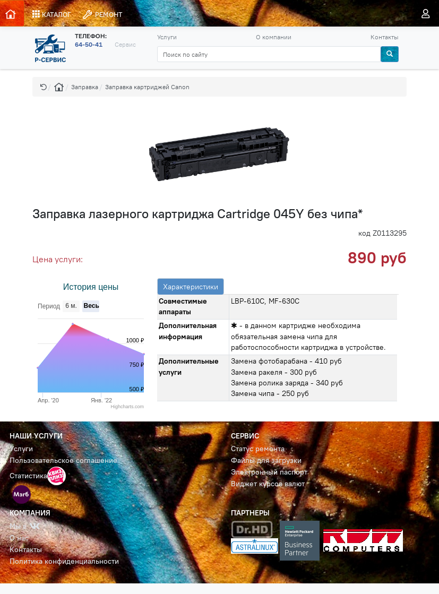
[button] (43, 87)
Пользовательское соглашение (63, 460)
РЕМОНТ (102, 14)
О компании (273, 37)
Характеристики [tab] (190, 286)
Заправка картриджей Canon (147, 87)
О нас (19, 538)
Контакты (385, 37)
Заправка (84, 87)
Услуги (167, 37)
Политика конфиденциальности (64, 561)
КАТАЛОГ (51, 14)
